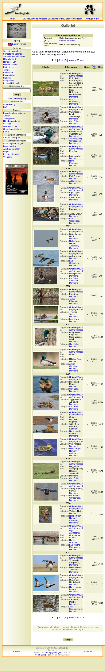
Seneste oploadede (12, 51)
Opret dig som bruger (13, 143)
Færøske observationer (14, 113)
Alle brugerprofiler (11, 149)
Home (13, 19)
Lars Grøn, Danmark (74, 320)
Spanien (73, 429)
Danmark (73, 97)
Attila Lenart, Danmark (75, 182)
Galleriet (68, 19)
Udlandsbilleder (10, 59)
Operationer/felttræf (12, 129)
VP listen (7, 124)
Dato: (94, 67)
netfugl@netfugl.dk (54, 652)
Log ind (6, 151)
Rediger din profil (11, 154)
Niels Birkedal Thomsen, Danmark (75, 569)
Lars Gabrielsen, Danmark (74, 220)
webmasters (40, 655)
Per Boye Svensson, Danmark (74, 280)
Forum (60, 19)
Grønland (73, 542)
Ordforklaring (9, 104)
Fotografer (8, 72)
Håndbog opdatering (12, 121)
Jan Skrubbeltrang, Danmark (76, 609)
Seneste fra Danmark (13, 54)
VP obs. (35, 19)
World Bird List (10, 126)
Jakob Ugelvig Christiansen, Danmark (75, 140)
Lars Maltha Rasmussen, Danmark (75, 547)
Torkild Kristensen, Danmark (74, 301)
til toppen (17, 651)
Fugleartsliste (9, 75)
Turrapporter (9, 118)
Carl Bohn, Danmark (74, 122)
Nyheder (43, 19)
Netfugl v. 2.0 (92, 19)
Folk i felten (8, 67)
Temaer (6, 70)
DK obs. (27, 19)
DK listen (52, 19)
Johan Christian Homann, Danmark (73, 367)
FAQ (5, 107)
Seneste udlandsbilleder (14, 56)
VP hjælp (7, 157)
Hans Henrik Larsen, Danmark (75, 433)
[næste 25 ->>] (76, 60)
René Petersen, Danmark (73, 163)
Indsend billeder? (11, 83)
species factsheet (67, 40)
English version (17, 44)
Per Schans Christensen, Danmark (75, 497)
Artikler (6, 116)
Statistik (7, 78)
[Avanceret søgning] (17, 98)
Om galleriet (8, 80)
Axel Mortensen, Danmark (74, 101)
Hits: (100, 67)
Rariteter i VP (9, 62)
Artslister (77, 19)
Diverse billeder (10, 64)
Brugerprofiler (9, 146)
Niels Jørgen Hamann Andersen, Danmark (75, 244)
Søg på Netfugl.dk (11, 137)
